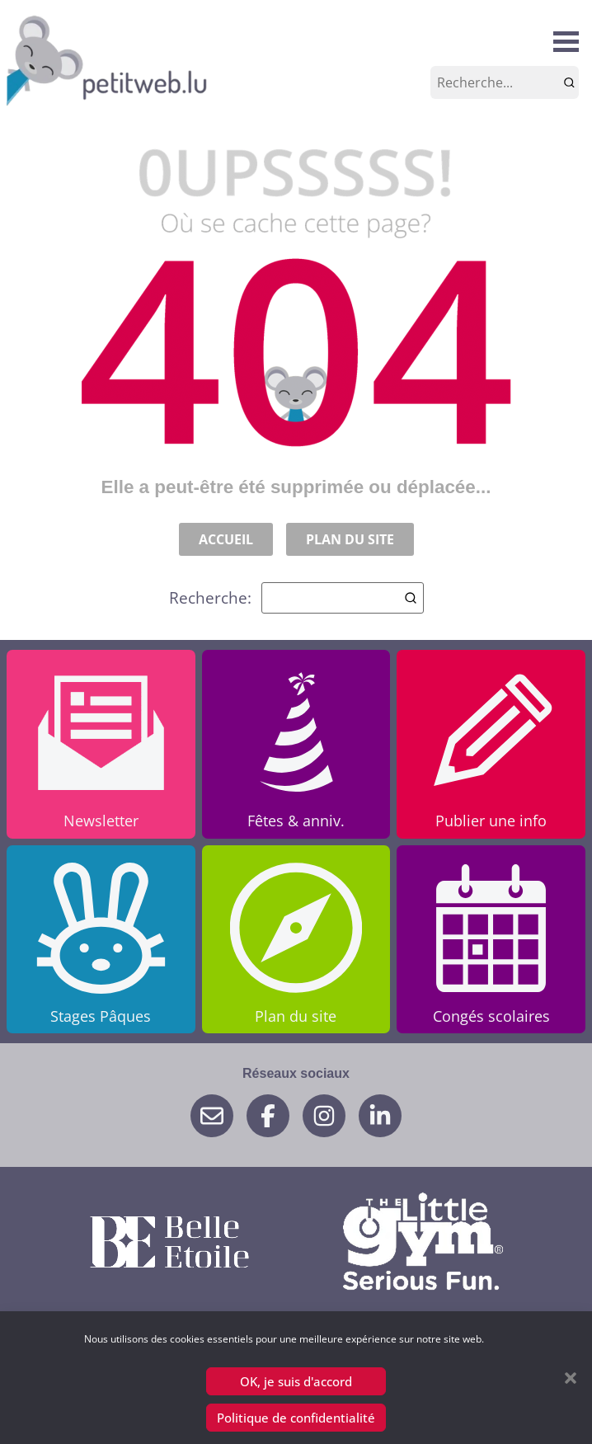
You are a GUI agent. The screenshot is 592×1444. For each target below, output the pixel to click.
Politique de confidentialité (296, 1417)
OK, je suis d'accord (296, 1381)
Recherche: (296, 598)
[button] (570, 1378)
